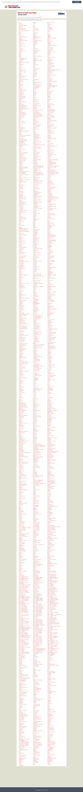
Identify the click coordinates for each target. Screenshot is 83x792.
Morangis (20, 458)
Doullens (48, 229)
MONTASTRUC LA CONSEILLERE (39, 446)
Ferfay (34, 251)
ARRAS (48, 54)
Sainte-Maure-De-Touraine (24, 653)
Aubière (34, 61)
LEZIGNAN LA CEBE (51, 379)
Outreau (48, 495)
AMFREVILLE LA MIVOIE (51, 38)
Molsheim (49, 439)
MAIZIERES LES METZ (23, 406)
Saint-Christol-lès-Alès (23, 585)
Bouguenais (49, 108)
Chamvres (21, 164)
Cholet (20, 184)
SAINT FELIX (35, 592)
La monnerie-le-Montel (51, 333)
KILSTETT (35, 322)
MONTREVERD (50, 456)
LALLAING (21, 346)
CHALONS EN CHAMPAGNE (52, 159)
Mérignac (35, 400)
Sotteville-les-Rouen (22, 678)
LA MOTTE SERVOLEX (37, 334)
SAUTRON (35, 663)
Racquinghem (21, 547)
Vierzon (34, 733)
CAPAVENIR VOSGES (37, 137)
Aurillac (34, 67)
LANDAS (34, 348)
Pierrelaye (21, 515)
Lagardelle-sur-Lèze (51, 345)
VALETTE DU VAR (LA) (51, 711)
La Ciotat (20, 329)
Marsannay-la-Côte (36, 415)
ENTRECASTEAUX (50, 234)
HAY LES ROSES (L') (51, 301)
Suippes (48, 683)
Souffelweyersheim (22, 680)
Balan (34, 77)
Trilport (34, 703)
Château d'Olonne (36, 152)
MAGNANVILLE (36, 402)
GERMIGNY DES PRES (51, 278)
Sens (48, 669)
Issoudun (20, 316)
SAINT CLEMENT (50, 585)
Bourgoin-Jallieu (22, 115)
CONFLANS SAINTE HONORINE (53, 197)
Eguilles (48, 233)
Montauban (21, 447)
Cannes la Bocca (22, 136)
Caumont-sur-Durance (37, 148)
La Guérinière (21, 332)
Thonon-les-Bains (36, 691)
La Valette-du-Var (36, 341)
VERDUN (48, 724)
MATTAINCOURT (36, 420)
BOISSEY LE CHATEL (51, 104)
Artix (48, 56)
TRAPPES (49, 701)
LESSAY (20, 378)
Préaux (34, 537)
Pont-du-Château (36, 527)
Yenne (20, 763)
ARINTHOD (35, 52)
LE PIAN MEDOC (36, 366)
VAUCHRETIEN (36, 715)
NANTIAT (20, 472)
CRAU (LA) (35, 210)
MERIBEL (34, 429)
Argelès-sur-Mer (22, 50)
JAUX (48, 318)
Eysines (20, 246)
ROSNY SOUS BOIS (50, 565)
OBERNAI (20, 487)
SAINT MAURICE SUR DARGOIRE (39, 625)
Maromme (49, 414)
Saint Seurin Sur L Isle (37, 641)
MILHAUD (49, 434)
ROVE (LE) (21, 568)
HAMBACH (49, 297)
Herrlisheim (49, 305)
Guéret (20, 292)
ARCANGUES (35, 48)
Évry (48, 23)
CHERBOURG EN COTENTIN (24, 179)
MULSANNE (21, 467)
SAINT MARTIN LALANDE (37, 622)
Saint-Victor (21, 646)
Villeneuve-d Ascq (50, 741)
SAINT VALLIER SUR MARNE (52, 645)
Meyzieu (49, 433)
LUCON (34, 395)
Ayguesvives (35, 72)
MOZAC (48, 465)
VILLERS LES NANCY (23, 747)
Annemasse (35, 43)
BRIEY (48, 122)
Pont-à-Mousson (36, 528)
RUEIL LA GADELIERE (23, 571)
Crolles (34, 214)
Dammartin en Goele (51, 218)
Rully (19, 572)
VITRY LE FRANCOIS (37, 755)
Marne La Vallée (50, 413)
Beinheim (35, 88)
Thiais (48, 689)
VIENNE (20, 733)
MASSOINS (49, 419)
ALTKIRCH (21, 35)
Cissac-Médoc (35, 185)
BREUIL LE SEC (21, 121)
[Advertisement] (41, 776)
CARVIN (34, 142)
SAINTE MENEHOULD (51, 653)
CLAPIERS (20, 187)
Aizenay (48, 30)
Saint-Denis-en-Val (22, 589)
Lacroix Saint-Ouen (22, 345)
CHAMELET (21, 162)
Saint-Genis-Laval (22, 594)
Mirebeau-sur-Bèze (22, 438)
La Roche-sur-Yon (22, 337)
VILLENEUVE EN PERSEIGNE (24, 742)
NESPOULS (49, 473)
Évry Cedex (21, 24)
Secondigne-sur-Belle (23, 667)
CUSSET (34, 216)
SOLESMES (35, 675)
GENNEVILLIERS (36, 278)
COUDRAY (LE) (21, 205)
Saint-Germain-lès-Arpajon (52, 598)
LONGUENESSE (50, 390)
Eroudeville (49, 237)
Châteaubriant (21, 154)
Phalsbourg (49, 511)
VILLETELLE (35, 748)
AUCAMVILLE (49, 62)
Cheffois (20, 178)
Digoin (20, 224)
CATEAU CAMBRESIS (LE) (52, 145)
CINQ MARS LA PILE (51, 184)
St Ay (20, 682)
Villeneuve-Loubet (50, 744)
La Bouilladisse (36, 327)
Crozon (20, 215)
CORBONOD (49, 200)
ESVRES (20, 242)
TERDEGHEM (35, 687)
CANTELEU (49, 136)
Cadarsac (49, 130)
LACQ (48, 344)
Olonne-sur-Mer (50, 488)
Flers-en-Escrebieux (22, 255)
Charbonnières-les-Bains (52, 167)
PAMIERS (20, 501)
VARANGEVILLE (50, 714)
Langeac (49, 351)
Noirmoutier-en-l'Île (36, 482)
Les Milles (49, 374)
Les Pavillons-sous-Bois (37, 375)
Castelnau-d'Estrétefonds (24, 144)
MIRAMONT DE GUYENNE (52, 437)
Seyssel (34, 672)
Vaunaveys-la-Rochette (37, 717)
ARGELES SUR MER (36, 50)
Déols (34, 217)
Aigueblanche (35, 28)
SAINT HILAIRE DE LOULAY (24, 603)
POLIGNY (49, 524)
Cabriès (34, 130)
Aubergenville (21, 60)
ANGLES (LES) (50, 41)
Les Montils (21, 375)
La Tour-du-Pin (22, 340)
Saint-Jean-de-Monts (23, 608)
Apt (19, 47)
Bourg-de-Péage (50, 112)
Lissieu (20, 386)
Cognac (34, 190)
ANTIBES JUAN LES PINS (52, 45)
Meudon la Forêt (22, 432)
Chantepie (21, 166)
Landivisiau (35, 350)
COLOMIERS (21, 194)
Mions (48, 436)
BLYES (34, 102)
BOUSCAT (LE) (21, 116)
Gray (20, 289)
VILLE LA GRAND (22, 737)
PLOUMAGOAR (21, 523)
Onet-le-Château (36, 489)
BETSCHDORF (21, 94)
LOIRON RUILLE (50, 388)
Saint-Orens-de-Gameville (38, 630)
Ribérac (34, 555)
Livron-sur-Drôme (50, 386)
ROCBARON (49, 558)
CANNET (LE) (35, 136)
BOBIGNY (20, 103)
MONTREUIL (35, 455)
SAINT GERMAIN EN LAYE (52, 597)
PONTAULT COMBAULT (51, 529)
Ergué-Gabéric (21, 237)
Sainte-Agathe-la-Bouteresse (38, 648)
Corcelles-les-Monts (22, 201)
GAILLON (20, 271)
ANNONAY (49, 43)
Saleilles (34, 655)
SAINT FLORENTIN (50, 592)
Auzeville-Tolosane (22, 69)
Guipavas (34, 294)
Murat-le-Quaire (50, 468)
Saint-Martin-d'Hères (23, 620)
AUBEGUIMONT (50, 59)
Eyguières (35, 245)
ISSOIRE (48, 315)
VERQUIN (34, 728)
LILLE (48, 380)
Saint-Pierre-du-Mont (37, 636)
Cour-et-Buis (49, 205)
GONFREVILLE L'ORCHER (37, 283)
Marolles (34, 414)
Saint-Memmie (36, 627)
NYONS (34, 486)
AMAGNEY (35, 35)
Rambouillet (35, 548)
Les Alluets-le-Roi (50, 373)
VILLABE (34, 735)
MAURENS (35, 423)
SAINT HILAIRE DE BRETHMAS (53, 602)
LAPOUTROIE (49, 356)
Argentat (20, 51)
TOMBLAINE (21, 694)
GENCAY (49, 277)
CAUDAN (20, 147)
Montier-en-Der (36, 451)
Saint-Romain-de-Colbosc (38, 640)
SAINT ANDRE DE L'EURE (37, 578)
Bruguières (35, 126)
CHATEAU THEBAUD (51, 171)
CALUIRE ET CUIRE (50, 133)
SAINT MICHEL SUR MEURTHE (24, 628)
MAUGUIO (20, 421)
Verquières (21, 728)
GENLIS (20, 278)
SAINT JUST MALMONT (37, 612)
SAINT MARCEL (22, 619)
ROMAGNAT (35, 562)
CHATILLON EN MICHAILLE (38, 173)
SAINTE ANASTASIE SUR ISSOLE (53, 648)
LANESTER (35, 351)
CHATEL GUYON (22, 173)
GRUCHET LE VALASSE (51, 291)
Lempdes (20, 372)
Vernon (48, 726)
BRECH (20, 119)
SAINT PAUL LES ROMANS (52, 633)
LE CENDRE (49, 361)
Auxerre (20, 68)
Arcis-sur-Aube (50, 48)
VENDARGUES (35, 722)
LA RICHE (49, 336)
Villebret (48, 737)
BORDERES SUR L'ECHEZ (23, 108)
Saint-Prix (20, 638)
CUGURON (21, 216)
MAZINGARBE (21, 426)
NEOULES (35, 473)
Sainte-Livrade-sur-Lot (23, 651)
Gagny (20, 270)
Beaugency (21, 85)
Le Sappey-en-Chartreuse (24, 371)
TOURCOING (35, 697)
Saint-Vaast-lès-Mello (37, 645)
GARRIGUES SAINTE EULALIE (38, 276)
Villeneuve (35, 741)
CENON (48, 149)
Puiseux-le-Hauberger (37, 540)
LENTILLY (49, 372)
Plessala (34, 520)
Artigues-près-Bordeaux (37, 56)
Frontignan (35, 268)
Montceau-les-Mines (51, 448)
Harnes (34, 298)
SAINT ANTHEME (36, 579)
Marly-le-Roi (21, 413)
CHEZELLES (49, 180)
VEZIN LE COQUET (50, 731)
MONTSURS (49, 457)
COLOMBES (49, 193)
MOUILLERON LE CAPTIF (23, 463)
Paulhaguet (49, 504)
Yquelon (48, 763)
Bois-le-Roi (35, 104)
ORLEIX (34, 492)
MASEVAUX (35, 418)
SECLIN (48, 666)
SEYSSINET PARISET (51, 672)
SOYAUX (34, 681)
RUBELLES (35, 570)
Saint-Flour (21, 593)
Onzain (20, 490)
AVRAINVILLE (49, 71)
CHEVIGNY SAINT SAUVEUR (38, 180)
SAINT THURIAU (36, 644)
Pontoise (20, 531)
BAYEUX (34, 83)
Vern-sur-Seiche (50, 725)
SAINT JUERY (49, 610)
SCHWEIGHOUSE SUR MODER (52, 665)
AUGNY (34, 65)
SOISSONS (49, 674)
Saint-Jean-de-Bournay (51, 605)
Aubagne (34, 59)
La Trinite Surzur (22, 341)
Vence (20, 722)
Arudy (20, 57)
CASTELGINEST (50, 143)
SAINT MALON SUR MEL (51, 618)
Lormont (20, 393)
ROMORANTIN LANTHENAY (52, 563)
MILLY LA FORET (50, 435)
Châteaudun (35, 154)
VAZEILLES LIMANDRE (37, 719)
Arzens (34, 57)
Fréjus (48, 265)
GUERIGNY (35, 292)
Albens (20, 32)
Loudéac (34, 393)
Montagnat (21, 445)
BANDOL (20, 78)
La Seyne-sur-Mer (50, 338)
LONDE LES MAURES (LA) (38, 389)
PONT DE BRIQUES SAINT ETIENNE (53, 526)
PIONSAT (34, 516)
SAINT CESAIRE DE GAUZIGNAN (25, 584)
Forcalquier (35, 263)
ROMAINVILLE (50, 562)
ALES (20, 34)
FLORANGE (21, 258)
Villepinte (49, 745)
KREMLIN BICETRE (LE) (23, 323)
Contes (34, 198)
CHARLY (48, 168)
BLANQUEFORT (36, 101)
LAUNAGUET (49, 358)
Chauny (20, 176)
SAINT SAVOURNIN (22, 641)
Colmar (20, 193)
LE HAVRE (21, 364)
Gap (34, 272)
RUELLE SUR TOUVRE (51, 571)
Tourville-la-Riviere (36, 700)
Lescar (34, 376)
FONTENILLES (21, 262)
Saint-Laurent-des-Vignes (24, 615)
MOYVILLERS (35, 465)
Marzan (20, 418)
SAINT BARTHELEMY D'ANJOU (53, 580)
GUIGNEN (20, 294)
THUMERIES (49, 692)
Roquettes (21, 565)
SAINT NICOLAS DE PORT (23, 630)
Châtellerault (49, 155)
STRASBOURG (35, 683)
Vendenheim (21, 723)
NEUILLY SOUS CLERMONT (38, 475)
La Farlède (49, 329)
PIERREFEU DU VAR (22, 513)
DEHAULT (49, 221)
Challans (48, 158)
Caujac (20, 148)
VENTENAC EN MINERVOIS (38, 724)
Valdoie (48, 710)
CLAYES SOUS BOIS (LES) (52, 187)
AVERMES (35, 70)
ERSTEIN (20, 239)
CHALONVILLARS (22, 160)
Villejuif (48, 739)
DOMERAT (35, 227)
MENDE (34, 427)
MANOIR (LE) (21, 409)
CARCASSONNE (36, 138)
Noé (19, 480)
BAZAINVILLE (21, 84)
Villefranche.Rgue (36, 739)
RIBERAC (49, 555)
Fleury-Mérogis (36, 256)
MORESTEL (35, 460)
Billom (34, 98)
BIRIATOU (20, 99)
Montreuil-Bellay (50, 455)
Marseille (49, 415)
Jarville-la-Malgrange (23, 318)
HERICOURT (35, 304)
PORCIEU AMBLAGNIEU (51, 531)
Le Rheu (20, 370)
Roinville (48, 561)
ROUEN (48, 566)
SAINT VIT (35, 647)
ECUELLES (35, 233)
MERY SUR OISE (36, 430)
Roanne (20, 558)
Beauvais (49, 87)
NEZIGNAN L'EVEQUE (23, 478)
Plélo (34, 517)
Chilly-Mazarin (35, 181)
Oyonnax (20, 497)
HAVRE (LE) (35, 301)
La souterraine (21, 339)
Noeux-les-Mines (50, 480)
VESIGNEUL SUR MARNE (37, 730)
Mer (19, 429)
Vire (19, 751)
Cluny (20, 190)
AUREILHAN (21, 67)
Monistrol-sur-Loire (51, 441)
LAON (48, 355)
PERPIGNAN (49, 508)
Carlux (34, 139)
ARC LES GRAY (50, 47)
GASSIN (48, 276)
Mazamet (49, 425)
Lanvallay (20, 355)
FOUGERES (49, 264)
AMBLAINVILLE (36, 38)
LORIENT (49, 392)
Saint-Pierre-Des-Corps (51, 635)
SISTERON (49, 673)
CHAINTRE (35, 157)
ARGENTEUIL (35, 51)
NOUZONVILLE (36, 484)
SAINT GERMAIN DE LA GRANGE (25, 597)
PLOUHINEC (49, 522)
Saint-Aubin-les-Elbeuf (23, 580)
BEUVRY (34, 94)
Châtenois (20, 156)
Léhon (20, 324)
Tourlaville (49, 697)
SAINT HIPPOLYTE (22, 604)
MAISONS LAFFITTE (37, 405)
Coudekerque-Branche (51, 204)
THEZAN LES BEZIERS (37, 689)
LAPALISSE (21, 356)
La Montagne (21, 334)
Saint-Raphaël (50, 639)
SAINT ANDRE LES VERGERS (52, 578)
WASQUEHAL (21, 759)
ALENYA (48, 33)
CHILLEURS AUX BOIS (23, 181)
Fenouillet (49, 250)
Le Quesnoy (49, 369)
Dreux (48, 230)
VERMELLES (35, 725)
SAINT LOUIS (21, 617)
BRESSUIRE (49, 119)
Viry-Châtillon (21, 752)
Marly (34, 412)
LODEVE (20, 388)
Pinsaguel (49, 515)
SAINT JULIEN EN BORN (37, 611)
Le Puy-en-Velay (36, 369)
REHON (34, 552)
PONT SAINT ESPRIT (51, 528)
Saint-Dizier (35, 590)
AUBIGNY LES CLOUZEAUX (24, 62)
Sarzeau (20, 660)
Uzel (19, 708)
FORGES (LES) (50, 263)
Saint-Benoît (21, 581)
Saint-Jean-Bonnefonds (51, 604)
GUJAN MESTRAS (50, 294)
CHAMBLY (21, 161)
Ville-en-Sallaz (50, 736)
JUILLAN (34, 320)
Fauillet (48, 248)
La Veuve (20, 342)
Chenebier (35, 178)
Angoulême (35, 42)
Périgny (34, 498)
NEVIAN (48, 476)
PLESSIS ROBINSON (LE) (51, 520)
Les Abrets (21, 373)
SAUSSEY (20, 663)
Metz (48, 431)
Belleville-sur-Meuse (22, 89)
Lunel (48, 396)
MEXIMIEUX (49, 432)
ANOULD (20, 44)
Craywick (49, 210)
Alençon (20, 33)
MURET (20, 469)
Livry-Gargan (21, 387)
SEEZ (34, 667)
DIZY (20, 226)
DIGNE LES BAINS (50, 223)
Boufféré (34, 108)
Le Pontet (49, 368)
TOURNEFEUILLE (22, 699)
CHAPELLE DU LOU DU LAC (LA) (53, 166)
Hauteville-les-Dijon (51, 300)
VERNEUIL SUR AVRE (23, 726)
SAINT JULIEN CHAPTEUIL (24, 611)
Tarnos (34, 686)
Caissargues (49, 132)
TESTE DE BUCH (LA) (37, 688)
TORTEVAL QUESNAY (23, 695)
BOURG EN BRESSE (22, 113)
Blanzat (48, 101)
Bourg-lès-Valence (36, 113)
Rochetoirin (35, 560)
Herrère (34, 305)
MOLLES (34, 439)
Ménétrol (49, 399)
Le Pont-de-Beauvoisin (37, 368)
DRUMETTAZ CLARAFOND (24, 231)
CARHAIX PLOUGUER (23, 139)
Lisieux (20, 384)
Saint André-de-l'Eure (51, 576)
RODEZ (48, 560)
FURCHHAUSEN (36, 269)
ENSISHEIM (35, 234)
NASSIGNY (49, 472)
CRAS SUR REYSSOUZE (23, 210)
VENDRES (35, 723)
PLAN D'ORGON (36, 519)
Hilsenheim (21, 307)
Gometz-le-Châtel (36, 282)
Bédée (20, 74)
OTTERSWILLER (22, 495)
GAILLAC (34, 270)
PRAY (34, 538)
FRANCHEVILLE (22, 266)
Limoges (34, 382)
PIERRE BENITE (50, 512)
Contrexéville (49, 198)
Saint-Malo (35, 618)
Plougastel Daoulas (36, 522)
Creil (48, 211)
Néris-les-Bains (21, 470)
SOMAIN (20, 676)
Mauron (20, 424)
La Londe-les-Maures (51, 332)
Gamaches (35, 271)
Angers (20, 41)
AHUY (34, 27)
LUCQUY (49, 395)
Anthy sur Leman (22, 45)
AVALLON (35, 69)
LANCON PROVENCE (22, 348)
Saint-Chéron (35, 584)
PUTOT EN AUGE (22, 542)
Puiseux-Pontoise (50, 540)
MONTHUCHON (21, 451)
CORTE (48, 203)
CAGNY (20, 132)
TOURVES (20, 700)
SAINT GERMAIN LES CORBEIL (53, 599)
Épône (20, 22)
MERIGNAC (49, 429)
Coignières (21, 191)
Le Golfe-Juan (36, 363)
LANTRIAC (49, 354)
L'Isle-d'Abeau (21, 325)
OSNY (20, 494)
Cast (48, 142)
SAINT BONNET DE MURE (52, 581)
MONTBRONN (35, 448)
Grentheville (21, 290)
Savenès (49, 663)
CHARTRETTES (50, 169)
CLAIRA (48, 185)
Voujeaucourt (49, 757)
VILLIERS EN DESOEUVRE (23, 749)
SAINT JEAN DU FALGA (37, 609)
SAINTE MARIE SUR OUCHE (52, 652)
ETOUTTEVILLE (50, 243)
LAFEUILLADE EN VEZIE (37, 345)
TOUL (20, 696)
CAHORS (34, 132)
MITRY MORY (21, 439)
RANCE (48, 548)
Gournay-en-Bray (50, 284)
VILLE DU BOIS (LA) (36, 736)
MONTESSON (49, 449)
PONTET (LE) (35, 530)
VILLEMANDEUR (22, 740)
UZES (34, 708)
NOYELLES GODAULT (37, 485)
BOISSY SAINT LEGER (37, 105)
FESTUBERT (21, 253)
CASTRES (20, 145)
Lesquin (48, 377)
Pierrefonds (49, 513)
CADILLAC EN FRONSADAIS (24, 131)
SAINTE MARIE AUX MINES (38, 652)
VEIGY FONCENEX (22, 721)
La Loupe (20, 333)
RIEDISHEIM (21, 556)
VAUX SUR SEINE (50, 718)
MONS (34, 442)
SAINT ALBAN (35, 575)
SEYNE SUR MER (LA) (51, 671)
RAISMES (49, 547)
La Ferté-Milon (21, 331)
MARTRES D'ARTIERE (51, 417)
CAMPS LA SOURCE (36, 135)
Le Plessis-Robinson (51, 366)
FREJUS (48, 266)
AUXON (48, 68)
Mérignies (49, 400)
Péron (20, 499)
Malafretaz (35, 406)
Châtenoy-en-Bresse (37, 156)
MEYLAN (20, 433)
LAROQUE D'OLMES (22, 357)
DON (34, 228)
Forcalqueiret (21, 263)
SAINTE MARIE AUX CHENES (24, 652)
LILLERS (20, 381)
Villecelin (20, 738)
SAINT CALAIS (35, 583)
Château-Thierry (36, 153)
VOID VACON (49, 756)
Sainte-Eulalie (21, 650)
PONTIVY (49, 530)
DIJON (34, 224)
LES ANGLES (21, 374)
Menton (48, 428)
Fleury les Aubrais (22, 256)
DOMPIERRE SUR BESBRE (23, 228)
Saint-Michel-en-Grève (51, 627)
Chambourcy (35, 161)
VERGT (20, 725)
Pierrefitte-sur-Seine (37, 513)
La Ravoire (35, 336)
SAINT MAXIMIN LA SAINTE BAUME (53, 626)
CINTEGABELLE (22, 185)
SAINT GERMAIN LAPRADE (38, 599)
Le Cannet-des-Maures (23, 361)
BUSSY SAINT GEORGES (51, 127)
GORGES (49, 283)
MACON (48, 401)
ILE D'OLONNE (21, 313)
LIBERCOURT (21, 380)
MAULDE (34, 421)
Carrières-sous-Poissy (37, 141)
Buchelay (34, 127)
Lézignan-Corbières (37, 326)
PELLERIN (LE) (36, 506)
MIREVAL (34, 438)
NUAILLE (20, 486)
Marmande (35, 413)
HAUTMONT (21, 301)
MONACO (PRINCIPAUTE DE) (24, 441)
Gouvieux (49, 285)
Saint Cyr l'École (36, 586)
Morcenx (49, 458)
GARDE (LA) (49, 273)
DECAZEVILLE (21, 221)
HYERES (34, 311)
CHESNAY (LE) (35, 179)
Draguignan (35, 230)
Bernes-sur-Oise (50, 90)
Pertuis (34, 510)
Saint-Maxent (21, 626)
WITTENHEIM (35, 761)
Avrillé (20, 72)
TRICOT (48, 702)
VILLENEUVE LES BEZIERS (24, 744)
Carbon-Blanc (21, 138)
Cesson (34, 150)
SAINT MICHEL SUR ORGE (38, 628)
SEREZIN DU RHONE (37, 670)
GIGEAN (20, 280)
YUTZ (34, 764)
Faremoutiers (21, 248)
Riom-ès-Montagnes (51, 556)
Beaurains (20, 87)
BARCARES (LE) (36, 79)
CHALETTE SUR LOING (23, 158)
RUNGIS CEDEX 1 (36, 572)
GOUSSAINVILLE (22, 285)
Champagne (35, 162)
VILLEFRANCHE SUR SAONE (24, 739)
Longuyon (20, 391)
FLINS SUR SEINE (50, 256)
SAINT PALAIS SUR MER (37, 632)
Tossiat (34, 695)
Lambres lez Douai (50, 346)
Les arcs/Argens (36, 374)
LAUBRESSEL (35, 358)
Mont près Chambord (37, 444)
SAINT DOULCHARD (51, 590)
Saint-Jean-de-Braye (23, 607)
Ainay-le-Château (22, 29)
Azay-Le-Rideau (50, 72)
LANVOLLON (35, 355)
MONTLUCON (21, 454)
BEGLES (20, 88)
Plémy (48, 517)
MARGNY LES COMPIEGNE (52, 410)
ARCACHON (21, 48)
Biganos (34, 97)
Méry (20, 401)
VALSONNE (49, 713)
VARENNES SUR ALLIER (23, 715)
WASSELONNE (35, 759)
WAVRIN (20, 760)
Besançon (35, 92)
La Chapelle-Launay (37, 328)
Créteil (34, 209)
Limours (48, 382)
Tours (48, 699)
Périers (48, 497)
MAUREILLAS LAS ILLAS (23, 423)
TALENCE (35, 685)
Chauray (34, 176)
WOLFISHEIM (35, 762)
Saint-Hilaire (35, 602)
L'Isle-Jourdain (50, 325)
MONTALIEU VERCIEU (51, 445)
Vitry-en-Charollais (50, 754)
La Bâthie (49, 326)
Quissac (20, 546)
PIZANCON (21, 517)
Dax (48, 219)
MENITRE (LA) (21, 428)
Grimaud (34, 291)
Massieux (35, 419)
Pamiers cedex (36, 501)
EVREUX (48, 244)
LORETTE (35, 392)
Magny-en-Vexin (50, 402)
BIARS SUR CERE (22, 96)
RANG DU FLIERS (22, 549)
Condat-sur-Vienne (22, 196)
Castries (34, 145)
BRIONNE (34, 123)
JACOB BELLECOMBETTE (38, 317)
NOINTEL (20, 482)
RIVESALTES (35, 557)
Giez (48, 279)
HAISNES (20, 297)
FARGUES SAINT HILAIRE (37, 248)
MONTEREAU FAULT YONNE (38, 449)
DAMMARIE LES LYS (37, 218)
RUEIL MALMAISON (36, 571)
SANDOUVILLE (50, 657)
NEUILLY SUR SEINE (51, 475)
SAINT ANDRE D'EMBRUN (37, 577)
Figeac (34, 253)
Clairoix (20, 186)
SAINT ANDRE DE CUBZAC (23, 578)
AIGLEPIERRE (49, 27)
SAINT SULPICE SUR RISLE (38, 642)
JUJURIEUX (49, 320)
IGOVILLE (49, 311)
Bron (20, 125)
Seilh (34, 668)
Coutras (48, 207)
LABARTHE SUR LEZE (51, 342)
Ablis (34, 25)
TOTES (48, 695)
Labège (34, 342)
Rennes (48, 553)
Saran (34, 658)
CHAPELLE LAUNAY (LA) (23, 167)
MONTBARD (35, 447)
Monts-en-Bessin (36, 457)
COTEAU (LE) (35, 204)
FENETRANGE (35, 250)
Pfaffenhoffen (35, 511)
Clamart (34, 186)
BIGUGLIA (49, 97)
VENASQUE (49, 721)
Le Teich (34, 371)
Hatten (20, 299)
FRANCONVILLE (36, 266)
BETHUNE (49, 93)
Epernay (20, 236)
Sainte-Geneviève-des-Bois (52, 650)
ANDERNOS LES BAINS (23, 40)
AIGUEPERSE (49, 28)
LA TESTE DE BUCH (51, 339)
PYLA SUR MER (21, 543)
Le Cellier (35, 361)
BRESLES (35, 119)
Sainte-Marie (49, 651)
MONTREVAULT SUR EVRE (38, 456)
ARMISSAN (49, 53)
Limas (34, 381)
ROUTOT (34, 567)
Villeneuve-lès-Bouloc (51, 742)
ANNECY (49, 42)
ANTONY (20, 46)
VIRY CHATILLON (36, 752)
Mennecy (35, 428)
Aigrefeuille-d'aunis (22, 28)
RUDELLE (49, 570)
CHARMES (21, 169)
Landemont (49, 348)
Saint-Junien (49, 611)
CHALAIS (49, 157)
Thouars (34, 692)
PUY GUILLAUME (36, 542)
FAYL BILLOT (49, 249)
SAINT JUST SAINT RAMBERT (52, 612)
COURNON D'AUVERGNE (51, 206)
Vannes (34, 714)
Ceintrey (34, 149)
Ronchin (20, 564)
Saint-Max (49, 625)
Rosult (20, 566)
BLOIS (20, 102)
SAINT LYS (35, 617)
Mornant (20, 461)
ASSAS (48, 58)
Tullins (48, 705)
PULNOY (20, 541)
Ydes (48, 762)
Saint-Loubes (49, 616)
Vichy (48, 732)
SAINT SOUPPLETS (51, 641)
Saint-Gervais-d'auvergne (23, 600)
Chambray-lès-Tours (51, 161)
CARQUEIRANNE (22, 141)
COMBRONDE (49, 194)
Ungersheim (35, 706)
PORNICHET (35, 533)
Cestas (20, 151)
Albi (48, 32)
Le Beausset (21, 360)
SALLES (48, 656)
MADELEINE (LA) (22, 402)
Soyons (48, 681)
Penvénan (20, 507)
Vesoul (48, 730)
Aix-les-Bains (35, 30)
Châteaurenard (21, 155)
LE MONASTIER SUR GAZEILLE (39, 365)
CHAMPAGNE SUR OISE (51, 162)
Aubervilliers (49, 60)
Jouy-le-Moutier (22, 320)
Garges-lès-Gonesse (37, 274)
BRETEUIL (35, 120)
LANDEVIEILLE (21, 350)
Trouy (48, 704)
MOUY (48, 464)
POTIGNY (35, 536)
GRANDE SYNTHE (22, 287)
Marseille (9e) (21, 416)
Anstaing (49, 44)
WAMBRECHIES (36, 758)
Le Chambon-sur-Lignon (23, 362)
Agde (34, 26)
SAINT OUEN (49, 630)
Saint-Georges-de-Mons (52, 595)
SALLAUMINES (21, 656)
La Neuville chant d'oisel (23, 335)
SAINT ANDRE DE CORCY (52, 577)
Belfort (48, 88)
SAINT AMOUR (35, 576)
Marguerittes (21, 411)
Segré (48, 667)
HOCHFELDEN (35, 307)
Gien (34, 279)
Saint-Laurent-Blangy (37, 614)
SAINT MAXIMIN (36, 626)
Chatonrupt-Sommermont (24, 174)
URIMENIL (20, 707)
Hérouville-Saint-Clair (51, 295)
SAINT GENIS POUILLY (51, 594)
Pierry (34, 515)
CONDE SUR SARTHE (51, 196)
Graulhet (34, 288)
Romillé (20, 563)
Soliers (48, 675)
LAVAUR (48, 359)
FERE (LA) (20, 251)
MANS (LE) (49, 409)
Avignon (34, 71)
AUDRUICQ (49, 64)
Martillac (34, 417)
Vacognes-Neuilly (50, 709)
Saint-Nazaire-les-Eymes (38, 629)
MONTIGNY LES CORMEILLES (24, 452)
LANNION (49, 353)
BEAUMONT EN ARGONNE (52, 85)
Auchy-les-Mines (50, 63)
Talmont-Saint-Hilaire (51, 685)
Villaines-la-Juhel (50, 735)
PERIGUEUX (49, 507)
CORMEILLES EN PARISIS (37, 201)
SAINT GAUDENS (36, 593)
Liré (48, 383)
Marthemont (49, 416)
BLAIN (48, 100)
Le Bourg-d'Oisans (36, 360)
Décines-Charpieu (22, 217)
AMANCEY (49, 35)
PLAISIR (20, 519)
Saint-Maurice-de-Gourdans (24, 625)
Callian (34, 133)
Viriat (48, 751)
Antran (34, 46)
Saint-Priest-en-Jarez (37, 637)
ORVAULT (49, 493)
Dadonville (49, 217)
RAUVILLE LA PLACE (51, 549)
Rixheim (48, 557)
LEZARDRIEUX (35, 379)
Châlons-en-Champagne (23, 152)
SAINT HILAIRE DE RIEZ (37, 603)
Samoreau (35, 657)
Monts (20, 457)
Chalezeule (35, 158)
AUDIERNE (21, 64)
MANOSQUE (35, 409)
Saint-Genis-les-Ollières (37, 594)
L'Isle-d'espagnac (36, 325)
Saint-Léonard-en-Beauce (24, 614)
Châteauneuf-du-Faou (51, 154)
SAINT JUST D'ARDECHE (23, 612)
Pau (33, 504)
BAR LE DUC (49, 78)
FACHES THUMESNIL (23, 247)
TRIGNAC (20, 703)
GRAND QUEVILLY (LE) (51, 286)
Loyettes (34, 394)
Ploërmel (34, 521)
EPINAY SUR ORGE (50, 236)
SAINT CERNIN (50, 583)
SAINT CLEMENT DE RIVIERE (24, 586)
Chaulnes (20, 175)
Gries (48, 290)
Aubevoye (20, 61)
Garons (20, 276)
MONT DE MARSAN (22, 443)
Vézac (34, 709)
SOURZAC (49, 680)
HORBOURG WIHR (36, 309)
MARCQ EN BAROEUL (23, 410)
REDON (20, 552)
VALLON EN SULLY (22, 713)
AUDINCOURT (35, 64)
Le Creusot (49, 362)
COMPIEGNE (35, 195)
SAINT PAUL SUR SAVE (23, 634)
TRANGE (34, 701)
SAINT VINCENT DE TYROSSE (24, 647)
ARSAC (20, 56)
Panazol (20, 502)
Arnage (20, 54)
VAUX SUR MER (36, 718)
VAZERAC (49, 719)
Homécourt (35, 308)
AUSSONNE (49, 67)
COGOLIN (49, 190)
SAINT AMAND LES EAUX (23, 576)
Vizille (34, 756)
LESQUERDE (35, 377)
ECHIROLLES (21, 233)
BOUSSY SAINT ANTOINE (37, 116)
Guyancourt (35, 295)
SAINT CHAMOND (50, 584)
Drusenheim (35, 231)
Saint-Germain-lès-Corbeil (24, 599)
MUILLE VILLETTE (36, 466)
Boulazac (20, 109)
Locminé (49, 387)
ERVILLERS (35, 239)
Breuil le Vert (35, 121)
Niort (34, 479)
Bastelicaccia (21, 81)
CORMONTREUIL (22, 203)
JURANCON (21, 321)
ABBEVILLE (49, 24)
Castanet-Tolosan (22, 143)
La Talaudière (35, 339)
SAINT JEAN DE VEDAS (23, 609)
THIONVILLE (49, 690)
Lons (48, 391)
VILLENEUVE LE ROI (37, 743)
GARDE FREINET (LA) (37, 273)
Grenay (34, 289)
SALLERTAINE (35, 656)
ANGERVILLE (35, 41)
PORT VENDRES (22, 535)
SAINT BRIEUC (21, 583)
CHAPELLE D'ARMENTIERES (38, 166)
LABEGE (34, 343)
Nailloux (34, 470)
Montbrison (21, 448)
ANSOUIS (34, 44)
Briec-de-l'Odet (36, 122)
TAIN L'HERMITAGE (22, 685)
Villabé (20, 735)
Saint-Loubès (35, 616)
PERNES (34, 508)
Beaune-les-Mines (36, 86)
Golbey (20, 282)
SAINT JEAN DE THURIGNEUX (38, 608)
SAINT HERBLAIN (22, 602)
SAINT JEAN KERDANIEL (23, 610)
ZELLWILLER (21, 765)
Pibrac (20, 512)
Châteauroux (35, 155)
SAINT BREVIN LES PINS (23, 582)
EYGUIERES (49, 245)
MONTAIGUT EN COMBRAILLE (38, 445)
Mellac (48, 426)
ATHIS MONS (21, 59)
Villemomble (49, 740)
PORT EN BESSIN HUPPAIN (24, 534)
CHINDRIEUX (49, 181)
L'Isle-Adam (49, 324)
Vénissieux (49, 708)
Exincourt (20, 245)
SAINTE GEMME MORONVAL (38, 650)
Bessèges (20, 93)
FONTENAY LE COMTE (37, 261)
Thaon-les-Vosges (22, 689)
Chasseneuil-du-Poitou (51, 170)
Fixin (19, 254)
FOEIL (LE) (49, 258)
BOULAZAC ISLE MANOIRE (38, 109)
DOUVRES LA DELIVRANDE (24, 230)
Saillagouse (35, 574)
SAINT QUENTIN (50, 638)
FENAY (20, 250)
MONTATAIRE (49, 446)
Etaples (34, 243)
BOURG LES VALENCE (23, 114)
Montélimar (21, 444)
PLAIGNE (20, 518)
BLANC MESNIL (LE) (22, 101)
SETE (48, 670)
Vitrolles (34, 754)
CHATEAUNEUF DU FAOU (37, 172)
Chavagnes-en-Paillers (23, 177)
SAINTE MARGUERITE (37, 651)
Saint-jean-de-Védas (51, 608)
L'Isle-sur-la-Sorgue (22, 326)
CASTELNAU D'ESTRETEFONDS (39, 144)
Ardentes (35, 49)
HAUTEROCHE (35, 300)
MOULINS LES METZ (51, 463)
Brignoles (20, 123)
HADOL (20, 296)
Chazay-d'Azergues (36, 177)
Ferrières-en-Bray (36, 252)
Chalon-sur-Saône (22, 159)
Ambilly (20, 38)
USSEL (34, 707)
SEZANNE (20, 673)
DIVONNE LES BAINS (51, 225)
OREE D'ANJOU (21, 491)
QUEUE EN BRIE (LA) (51, 544)
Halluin (34, 297)
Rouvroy (48, 567)
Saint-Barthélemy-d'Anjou (38, 580)
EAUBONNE (35, 232)
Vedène (34, 720)
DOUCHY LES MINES (22, 229)
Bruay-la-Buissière (36, 125)
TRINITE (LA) (49, 703)
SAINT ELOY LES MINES (23, 591)
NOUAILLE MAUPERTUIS (51, 483)
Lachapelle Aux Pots (22, 344)
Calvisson (20, 134)
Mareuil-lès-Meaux (36, 410)
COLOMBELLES (36, 193)
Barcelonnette (50, 79)
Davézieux (35, 219)
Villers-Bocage (21, 746)
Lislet (34, 384)
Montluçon (49, 453)
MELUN (20, 427)
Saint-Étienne (50, 644)
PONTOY (34, 531)
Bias (34, 96)
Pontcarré (21, 530)
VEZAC (34, 731)
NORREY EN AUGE (22, 483)
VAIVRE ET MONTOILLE (23, 710)
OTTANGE (49, 494)
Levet (48, 378)
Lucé (48, 394)
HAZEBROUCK (35, 302)
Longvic (34, 391)
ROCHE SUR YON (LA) (37, 559)
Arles (20, 53)
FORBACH (35, 262)
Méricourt (20, 400)
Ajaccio (20, 31)
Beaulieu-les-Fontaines (37, 85)
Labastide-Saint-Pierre (23, 343)
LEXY (20, 379)
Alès (34, 31)
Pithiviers (49, 516)
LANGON (20, 352)
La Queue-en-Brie (50, 335)
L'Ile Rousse (35, 324)
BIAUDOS (49, 96)
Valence (20, 711)
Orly (48, 492)
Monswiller (49, 442)
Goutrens (35, 285)
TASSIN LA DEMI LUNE (23, 687)
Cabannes (20, 130)
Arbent (34, 47)
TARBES (20, 686)
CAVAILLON (49, 148)
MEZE (20, 434)
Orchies (48, 490)
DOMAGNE (49, 226)
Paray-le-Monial (50, 502)
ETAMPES (49, 242)
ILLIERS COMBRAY (50, 313)
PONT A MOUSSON (50, 525)
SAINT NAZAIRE (50, 628)
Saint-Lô (20, 613)
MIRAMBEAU (35, 437)
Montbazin (49, 447)
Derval (20, 223)
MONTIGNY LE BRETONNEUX (52, 451)
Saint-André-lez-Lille (23, 577)
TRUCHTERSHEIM (36, 705)
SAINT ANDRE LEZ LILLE (23, 579)
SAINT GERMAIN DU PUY (37, 597)
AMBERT (49, 37)
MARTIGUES (21, 417)
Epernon (34, 236)
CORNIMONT (35, 203)
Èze (34, 24)
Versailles (20, 729)
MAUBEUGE (49, 420)
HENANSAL (21, 303)
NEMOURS (21, 473)
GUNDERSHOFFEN (22, 295)
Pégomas (35, 497)
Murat (34, 468)
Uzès (48, 707)
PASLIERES (21, 504)
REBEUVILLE (35, 550)
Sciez (20, 666)
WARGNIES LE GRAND (51, 758)
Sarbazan (49, 658)
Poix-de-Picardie (36, 524)
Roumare (20, 567)
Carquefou (49, 140)
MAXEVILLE (21, 425)
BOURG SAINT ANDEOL (37, 114)
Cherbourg (49, 178)
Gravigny (49, 288)
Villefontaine (49, 738)
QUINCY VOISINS (50, 545)
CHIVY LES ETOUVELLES (37, 182)
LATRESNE (49, 357)
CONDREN (35, 197)
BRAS (34, 118)
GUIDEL (48, 292)
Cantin (20, 137)
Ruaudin (20, 570)
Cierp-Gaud (35, 184)
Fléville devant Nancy (37, 254)
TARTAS (48, 686)
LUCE (20, 395)
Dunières (49, 231)
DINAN (48, 224)
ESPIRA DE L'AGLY (36, 240)
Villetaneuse (21, 748)
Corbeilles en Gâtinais (51, 199)
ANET (48, 40)
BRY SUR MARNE (22, 127)
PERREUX (20, 509)
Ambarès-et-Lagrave (23, 37)
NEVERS (20, 476)
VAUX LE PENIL (21, 718)
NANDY (20, 471)
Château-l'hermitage (23, 153)
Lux (19, 398)
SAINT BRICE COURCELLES (38, 582)
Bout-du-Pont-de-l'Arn (51, 116)
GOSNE (20, 284)
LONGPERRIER (21, 390)
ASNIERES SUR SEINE (23, 58)
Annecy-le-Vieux (22, 43)
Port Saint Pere (50, 534)
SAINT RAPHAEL (22, 640)
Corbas (20, 199)
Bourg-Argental (36, 112)
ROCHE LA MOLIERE (22, 559)
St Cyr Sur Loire (36, 682)
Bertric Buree (21, 92)
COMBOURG (35, 194)
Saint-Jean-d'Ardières (37, 605)
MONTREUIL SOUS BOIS (23, 456)
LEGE (48, 371)
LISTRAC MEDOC (36, 386)
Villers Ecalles (35, 746)
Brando (20, 118)
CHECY (48, 177)
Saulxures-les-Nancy (37, 662)
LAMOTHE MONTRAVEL (51, 347)
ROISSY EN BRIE (22, 562)
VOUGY (34, 757)
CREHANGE (21, 211)
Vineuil (20, 750)
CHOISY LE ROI (50, 182)
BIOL (48, 98)
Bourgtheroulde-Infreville (37, 115)
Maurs (34, 424)
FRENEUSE (21, 267)
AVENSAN (20, 70)
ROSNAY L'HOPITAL (36, 565)
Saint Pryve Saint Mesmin (38, 638)
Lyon (48, 398)
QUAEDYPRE (49, 543)
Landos (48, 350)
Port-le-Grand (35, 534)
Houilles (20, 310)
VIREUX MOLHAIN (36, 751)
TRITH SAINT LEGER (22, 704)
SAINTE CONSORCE (51, 649)
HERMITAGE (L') (22, 305)
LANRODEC (35, 354)
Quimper (34, 545)
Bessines (34, 93)
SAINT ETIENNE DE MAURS (52, 591)
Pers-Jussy (21, 510)
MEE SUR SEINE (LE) (37, 426)
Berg (48, 89)
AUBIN (34, 62)
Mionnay (34, 436)
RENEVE (34, 553)
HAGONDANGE (36, 296)
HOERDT (49, 307)
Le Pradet (21, 369)
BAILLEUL (49, 76)
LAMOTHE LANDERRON (37, 347)
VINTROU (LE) (49, 750)
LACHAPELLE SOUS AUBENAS (38, 344)
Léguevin (49, 323)
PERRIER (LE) (35, 509)
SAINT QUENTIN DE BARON (24, 639)
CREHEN (34, 211)
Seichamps (21, 668)
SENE (20, 669)
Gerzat (20, 279)
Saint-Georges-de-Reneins (24, 596)
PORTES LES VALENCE (51, 535)
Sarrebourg (35, 659)
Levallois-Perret (36, 378)
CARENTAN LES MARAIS (51, 138)
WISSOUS (20, 761)
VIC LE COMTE (36, 732)
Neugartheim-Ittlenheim (23, 475)
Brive (20, 124)
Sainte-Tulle (21, 654)
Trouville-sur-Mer (36, 704)
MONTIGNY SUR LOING (51, 452)
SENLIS (34, 669)
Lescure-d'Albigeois (22, 377)
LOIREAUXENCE (36, 388)
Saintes (34, 654)
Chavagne (49, 176)
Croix (20, 214)
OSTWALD (35, 494)
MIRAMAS (20, 437)
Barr (34, 80)
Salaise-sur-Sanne (22, 655)
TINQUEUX (35, 693)
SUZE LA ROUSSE (36, 684)
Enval (20, 235)
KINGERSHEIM (50, 322)
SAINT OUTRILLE (22, 631)
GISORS (20, 281)
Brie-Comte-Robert (22, 122)
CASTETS (49, 144)
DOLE (34, 226)
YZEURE (48, 764)
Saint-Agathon (21, 575)
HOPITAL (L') (21, 309)
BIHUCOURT (21, 98)
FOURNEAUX (21, 265)
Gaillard (48, 270)
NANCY (48, 470)
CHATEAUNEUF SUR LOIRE (52, 172)
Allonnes (48, 34)
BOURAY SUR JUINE (51, 111)
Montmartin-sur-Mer (37, 454)
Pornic (20, 533)
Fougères (35, 264)
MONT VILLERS (50, 444)
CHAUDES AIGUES (50, 174)
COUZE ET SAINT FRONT (37, 208)
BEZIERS (20, 95)
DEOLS (48, 222)
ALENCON (35, 33)
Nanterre (35, 471)
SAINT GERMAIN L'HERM (37, 598)
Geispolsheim (21, 277)
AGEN (48, 26)
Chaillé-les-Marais (22, 157)
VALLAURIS (21, 712)
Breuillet (48, 121)
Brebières (49, 118)
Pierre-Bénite (35, 512)
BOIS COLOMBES (36, 103)
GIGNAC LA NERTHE (37, 280)
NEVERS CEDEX (36, 476)
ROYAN (34, 568)
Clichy (20, 189)
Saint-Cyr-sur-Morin (37, 588)
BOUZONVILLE (36, 117)
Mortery (48, 461)
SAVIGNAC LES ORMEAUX (38, 664)
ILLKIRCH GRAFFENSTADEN (24, 314)
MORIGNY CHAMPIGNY (51, 460)
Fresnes (34, 267)
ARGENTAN (49, 50)
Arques (34, 54)
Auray (34, 66)
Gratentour (21, 288)
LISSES (48, 384)
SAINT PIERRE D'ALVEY (37, 635)
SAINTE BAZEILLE (22, 649)
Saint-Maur (21, 623)
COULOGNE (35, 205)
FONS (48, 259)
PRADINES (20, 538)
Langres (34, 352)
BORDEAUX (49, 107)
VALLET (48, 712)
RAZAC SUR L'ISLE (22, 550)
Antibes (34, 45)
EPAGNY (34, 235)
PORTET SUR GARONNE (23, 536)
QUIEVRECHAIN (21, 545)
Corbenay (35, 200)
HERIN (48, 304)
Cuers (48, 215)
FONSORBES (21, 260)
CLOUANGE (49, 189)
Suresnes (20, 684)
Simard (34, 673)
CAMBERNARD (35, 134)
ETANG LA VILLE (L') (22, 243)
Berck (34, 89)
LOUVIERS (49, 393)
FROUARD (49, 268)
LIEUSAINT (35, 380)
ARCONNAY (21, 49)
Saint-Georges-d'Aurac (37, 595)
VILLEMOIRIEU (35, 740)
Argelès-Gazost (50, 49)
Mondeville (35, 441)
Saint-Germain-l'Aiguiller (23, 598)
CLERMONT (21, 188)
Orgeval (34, 491)
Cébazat (49, 129)
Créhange (20, 209)
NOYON (48, 485)
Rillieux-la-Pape (36, 556)
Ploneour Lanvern (22, 522)
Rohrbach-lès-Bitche (37, 561)
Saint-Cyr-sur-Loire (51, 586)
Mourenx (20, 464)
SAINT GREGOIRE (50, 601)
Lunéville (34, 396)
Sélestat (20, 573)
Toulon (34, 696)
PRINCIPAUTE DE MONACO (52, 538)
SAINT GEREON (36, 596)
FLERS (48, 254)
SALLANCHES (50, 655)
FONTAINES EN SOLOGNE (23, 261)
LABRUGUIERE (50, 343)
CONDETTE (21, 197)
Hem (48, 302)
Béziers (34, 75)
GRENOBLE (49, 289)
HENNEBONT (49, 303)
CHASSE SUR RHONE (37, 170)
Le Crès (34, 362)
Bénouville (35, 74)
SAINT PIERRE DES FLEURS (24, 636)
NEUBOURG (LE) (22, 474)
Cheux (48, 179)
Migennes (35, 434)
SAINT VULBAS (50, 647)
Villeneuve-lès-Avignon (37, 742)
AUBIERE (49, 61)
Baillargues (35, 76)
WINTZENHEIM (50, 760)
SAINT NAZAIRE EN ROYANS (24, 629)
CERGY (20, 150)
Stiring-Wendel (21, 683)
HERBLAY (20, 304)
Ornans (20, 493)
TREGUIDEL (21, 702)
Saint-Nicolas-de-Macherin (52, 629)
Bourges (48, 114)
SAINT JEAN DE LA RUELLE (38, 607)
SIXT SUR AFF (35, 674)
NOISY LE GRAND (50, 482)
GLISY (48, 281)
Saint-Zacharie (21, 648)
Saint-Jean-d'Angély (22, 605)
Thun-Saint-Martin (22, 693)
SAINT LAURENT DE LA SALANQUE (53, 614)
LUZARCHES (35, 398)
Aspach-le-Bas (36, 58)
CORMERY (49, 201)
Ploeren (48, 521)
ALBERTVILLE (35, 32)
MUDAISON (21, 466)
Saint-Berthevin (36, 581)
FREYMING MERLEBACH (51, 267)
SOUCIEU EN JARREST (51, 678)
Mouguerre (49, 462)
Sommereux (35, 676)
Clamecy (49, 186)
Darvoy (20, 219)
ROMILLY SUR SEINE (37, 563)
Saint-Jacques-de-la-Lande (38, 604)
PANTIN (34, 502)
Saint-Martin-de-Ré (51, 620)
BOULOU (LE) (35, 111)
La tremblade (35, 340)
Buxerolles (21, 129)
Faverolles (21, 249)
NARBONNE (35, 472)
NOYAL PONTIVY (22, 485)
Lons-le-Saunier (22, 392)
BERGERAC (21, 90)
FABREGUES (49, 246)
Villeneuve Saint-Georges (23, 745)
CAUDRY (48, 147)
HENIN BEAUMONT (36, 303)
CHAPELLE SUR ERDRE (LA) (38, 167)
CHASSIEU (35, 171)
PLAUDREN (49, 519)
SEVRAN (20, 671)
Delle (20, 222)
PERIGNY (34, 507)
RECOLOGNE (49, 550)
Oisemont (20, 488)
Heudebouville (21, 306)
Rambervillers (21, 548)
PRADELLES (49, 537)
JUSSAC (34, 321)
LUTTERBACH (50, 397)
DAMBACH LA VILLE (22, 218)
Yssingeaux (21, 764)
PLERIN (20, 520)
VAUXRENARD (21, 719)
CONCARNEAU (50, 195)
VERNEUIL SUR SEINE (37, 726)
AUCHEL (34, 63)
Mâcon (34, 399)
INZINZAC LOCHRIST (22, 315)
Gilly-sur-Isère (50, 280)
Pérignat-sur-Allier (22, 498)
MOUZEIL (20, 465)
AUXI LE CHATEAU (36, 68)
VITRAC (48, 752)
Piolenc (20, 516)
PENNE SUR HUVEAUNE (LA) (52, 506)
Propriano (20, 539)
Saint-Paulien (35, 634)
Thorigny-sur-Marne (22, 692)
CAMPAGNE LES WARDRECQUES (25, 135)
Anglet (20, 42)
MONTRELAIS (21, 455)
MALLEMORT (49, 407)
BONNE (48, 106)
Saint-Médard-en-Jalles (51, 617)
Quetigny (20, 544)
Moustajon (35, 464)
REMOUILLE (21, 553)
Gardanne (20, 273)
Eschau (20, 240)
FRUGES (20, 269)
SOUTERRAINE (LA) (22, 681)
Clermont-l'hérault (50, 188)
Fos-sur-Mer (21, 264)
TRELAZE (35, 702)
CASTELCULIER (36, 143)
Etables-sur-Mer (36, 242)
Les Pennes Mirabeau (51, 375)
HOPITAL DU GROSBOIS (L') (52, 308)
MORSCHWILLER (36, 461)
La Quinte (20, 336)
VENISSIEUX (21, 724)
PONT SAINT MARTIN (23, 529)
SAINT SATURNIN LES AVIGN (52, 640)
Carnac (48, 139)
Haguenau (49, 296)
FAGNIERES (35, 247)
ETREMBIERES (36, 244)
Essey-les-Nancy (22, 241)
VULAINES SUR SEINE (23, 758)
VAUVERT (49, 717)
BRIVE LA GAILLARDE (37, 124)
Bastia (34, 81)
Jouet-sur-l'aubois (50, 319)
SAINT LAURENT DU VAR (37, 615)
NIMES (20, 479)
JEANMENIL (21, 319)
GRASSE (48, 287)
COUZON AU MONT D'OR (52, 208)
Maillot (34, 403)
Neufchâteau (35, 474)
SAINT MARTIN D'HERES (37, 620)
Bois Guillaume (21, 104)
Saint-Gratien (35, 601)
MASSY (20, 420)
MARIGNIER (49, 411)
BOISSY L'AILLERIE (22, 105)
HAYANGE (20, 302)
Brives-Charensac (50, 124)
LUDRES (20, 396)
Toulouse (49, 696)
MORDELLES (21, 460)
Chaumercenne (36, 175)
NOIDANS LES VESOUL (51, 481)
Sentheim (20, 670)
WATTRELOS (49, 759)
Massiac (20, 419)
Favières (34, 249)
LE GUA (48, 363)
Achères (20, 26)
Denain (34, 222)
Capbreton (49, 137)
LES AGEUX (35, 373)
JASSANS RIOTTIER (36, 318)
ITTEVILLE (21, 317)
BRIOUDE (49, 123)
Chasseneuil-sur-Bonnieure (24, 171)
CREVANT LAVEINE (36, 213)
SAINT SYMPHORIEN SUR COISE (53, 642)
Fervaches (49, 252)
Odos (34, 487)
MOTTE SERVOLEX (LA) (23, 462)
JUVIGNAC (49, 321)
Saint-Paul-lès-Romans (37, 633)
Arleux (34, 53)
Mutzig (34, 469)
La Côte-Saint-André (23, 328)
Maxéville (49, 424)
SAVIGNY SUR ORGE (22, 665)
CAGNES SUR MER (50, 131)
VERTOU (20, 730)
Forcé (48, 262)
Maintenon (49, 403)
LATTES (20, 358)
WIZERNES (49, 761)
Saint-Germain (50, 596)
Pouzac (20, 537)
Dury (19, 232)
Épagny (34, 22)
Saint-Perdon (49, 634)
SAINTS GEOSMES (50, 654)
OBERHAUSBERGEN (51, 486)
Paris (48, 503)
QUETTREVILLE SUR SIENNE (38, 544)
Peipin (20, 506)
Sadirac (20, 574)
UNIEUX (48, 706)
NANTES (49, 471)
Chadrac (49, 156)
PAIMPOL (49, 500)
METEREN (35, 431)
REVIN (34, 554)
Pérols (48, 498)
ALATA (48, 31)
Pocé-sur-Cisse (36, 523)
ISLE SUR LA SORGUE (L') (38, 315)
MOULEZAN (35, 463)
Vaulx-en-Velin (21, 717)
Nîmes (48, 469)
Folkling (34, 259)
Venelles (49, 723)
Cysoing (48, 216)
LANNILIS (35, 353)
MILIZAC (20, 435)
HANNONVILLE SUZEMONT (24, 298)
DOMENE (20, 227)
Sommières (49, 676)
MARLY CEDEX (50, 412)
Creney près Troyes (22, 212)
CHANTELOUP (50, 164)
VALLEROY (35, 712)
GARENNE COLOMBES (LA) (24, 274)
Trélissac (49, 700)
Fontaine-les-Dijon (50, 260)
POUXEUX (49, 536)
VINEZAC (34, 750)
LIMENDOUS (21, 382)
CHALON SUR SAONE (37, 159)
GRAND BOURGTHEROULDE (38, 286)
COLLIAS (49, 192)
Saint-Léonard (50, 613)
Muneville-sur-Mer (50, 467)
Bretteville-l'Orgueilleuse (52, 120)
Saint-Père (49, 631)
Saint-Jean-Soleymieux (37, 610)
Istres (48, 316)
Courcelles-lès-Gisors (37, 206)
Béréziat (49, 74)
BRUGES (20, 126)
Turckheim (21, 706)
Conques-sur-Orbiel (22, 198)
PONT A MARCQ (36, 525)
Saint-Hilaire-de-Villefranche (52, 603)
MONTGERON (49, 450)
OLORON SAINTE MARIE (23, 489)
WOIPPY (20, 762)
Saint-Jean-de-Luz (51, 607)
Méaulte (20, 399)
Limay (48, 381)
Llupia (34, 387)
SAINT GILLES (21, 601)
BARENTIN (21, 80)
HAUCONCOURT (50, 299)
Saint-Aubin (49, 579)
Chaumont (49, 175)
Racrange (35, 547)
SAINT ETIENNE (36, 591)
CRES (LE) (35, 212)
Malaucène (49, 406)
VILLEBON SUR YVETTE (37, 737)
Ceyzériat (49, 151)
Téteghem (49, 684)
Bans (34, 78)
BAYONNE (49, 83)
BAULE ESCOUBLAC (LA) (37, 82)
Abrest (48, 25)
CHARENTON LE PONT (23, 168)
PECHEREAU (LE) (50, 505)
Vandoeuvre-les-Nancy (23, 714)
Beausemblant (35, 87)
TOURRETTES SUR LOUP (37, 699)
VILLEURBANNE (50, 748)
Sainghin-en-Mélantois (51, 574)
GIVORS (34, 281)
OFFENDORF (49, 487)
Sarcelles (20, 659)
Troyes (20, 705)
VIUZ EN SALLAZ (22, 756)
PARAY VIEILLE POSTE (23, 503)
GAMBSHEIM (49, 271)
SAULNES (20, 662)
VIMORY (34, 749)
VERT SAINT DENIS (50, 729)
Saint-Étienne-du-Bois (23, 645)
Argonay (20, 52)
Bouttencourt (21, 117)
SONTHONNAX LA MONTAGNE (24, 677)
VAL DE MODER (36, 710)
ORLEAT (20, 492)
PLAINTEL (35, 518)
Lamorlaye (21, 347)
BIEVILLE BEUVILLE (22, 97)
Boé (48, 102)
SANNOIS (20, 658)
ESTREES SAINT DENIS (51, 241)
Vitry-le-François (22, 755)
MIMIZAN (20, 436)
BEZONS (34, 95)
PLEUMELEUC (21, 521)
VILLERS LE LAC (50, 746)
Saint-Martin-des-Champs (38, 621)
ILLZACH (34, 314)
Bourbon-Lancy (21, 112)
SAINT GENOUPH (22, 595)
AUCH (20, 63)
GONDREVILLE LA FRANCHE (24, 283)
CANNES (49, 135)
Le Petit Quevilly (22, 366)
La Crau (34, 329)
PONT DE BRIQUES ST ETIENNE (24, 527)
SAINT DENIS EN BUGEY (51, 588)
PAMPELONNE (50, 501)
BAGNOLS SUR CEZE (23, 76)
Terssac (20, 688)
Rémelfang (49, 546)
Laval (20, 359)
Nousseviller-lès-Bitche (23, 484)
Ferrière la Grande (22, 252)
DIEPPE (34, 223)
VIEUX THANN (50, 733)
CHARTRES (35, 169)
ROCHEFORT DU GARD (51, 559)
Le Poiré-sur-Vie (22, 368)
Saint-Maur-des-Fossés (37, 623)
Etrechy (20, 244)
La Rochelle (35, 337)
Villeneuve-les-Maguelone (38, 744)
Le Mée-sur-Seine (36, 364)
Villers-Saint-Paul (36, 747)
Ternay (48, 687)
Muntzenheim (21, 468)
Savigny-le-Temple (51, 664)
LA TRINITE (49, 340)
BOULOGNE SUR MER (51, 109)
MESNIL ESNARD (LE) (51, 430)
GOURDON (35, 284)
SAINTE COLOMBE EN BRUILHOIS (39, 649)
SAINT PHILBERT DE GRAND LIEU (25, 635)
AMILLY (34, 39)
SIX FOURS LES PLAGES (23, 674)
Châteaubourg (50, 153)
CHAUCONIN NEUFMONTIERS (38, 174)
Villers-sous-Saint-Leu (51, 747)
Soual (34, 678)
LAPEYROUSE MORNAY (37, 356)
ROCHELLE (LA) (22, 560)
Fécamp (34, 246)
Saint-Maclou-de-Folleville (24, 618)
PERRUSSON (49, 509)
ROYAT (48, 568)
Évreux (34, 23)
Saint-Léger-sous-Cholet (38, 613)
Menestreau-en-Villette (51, 427)
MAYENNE (35, 425)
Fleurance (35, 255)
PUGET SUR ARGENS (23, 540)
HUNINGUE (35, 310)
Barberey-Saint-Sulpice (23, 79)
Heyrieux (34, 306)
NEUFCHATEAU (50, 474)
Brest (20, 120)
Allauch (34, 34)
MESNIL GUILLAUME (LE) (23, 431)
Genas (34, 277)
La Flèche (35, 331)
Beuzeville (49, 94)
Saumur (48, 662)
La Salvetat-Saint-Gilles (51, 337)
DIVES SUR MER (22, 225)
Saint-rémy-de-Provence (38, 639)
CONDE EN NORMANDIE (37, 196)
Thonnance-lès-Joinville (23, 691)
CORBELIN (21, 200)
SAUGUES (35, 660)
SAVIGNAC (21, 664)
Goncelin (49, 282)
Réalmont (35, 546)
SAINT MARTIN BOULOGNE (52, 619)
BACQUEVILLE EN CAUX (51, 75)
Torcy (48, 694)
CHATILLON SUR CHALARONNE (53, 173)
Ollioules (34, 488)
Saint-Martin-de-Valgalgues (24, 621)
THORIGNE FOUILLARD (51, 691)
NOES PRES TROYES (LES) (38, 480)
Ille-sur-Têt (35, 313)
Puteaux (48, 541)
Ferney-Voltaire (50, 251)
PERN (20, 508)
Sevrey (34, 671)
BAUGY (20, 82)
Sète (48, 573)
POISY (48, 523)
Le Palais (49, 365)
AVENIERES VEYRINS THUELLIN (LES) (54, 69)
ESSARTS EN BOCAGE (51, 240)
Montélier (49, 443)
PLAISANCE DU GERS (51, 518)
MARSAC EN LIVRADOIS (23, 415)
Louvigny (20, 394)
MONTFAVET (21, 450)
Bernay (34, 90)
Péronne (49, 499)
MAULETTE (49, 421)
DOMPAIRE (49, 227)
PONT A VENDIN (22, 526)
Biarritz (48, 95)
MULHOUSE (49, 466)
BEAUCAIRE (49, 84)
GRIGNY (20, 291)
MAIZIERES (49, 405)
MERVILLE (21, 430)
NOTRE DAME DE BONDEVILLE (38, 483)
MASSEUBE (49, 418)
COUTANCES (35, 207)
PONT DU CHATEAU (51, 527)
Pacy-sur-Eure (36, 500)
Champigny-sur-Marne (51, 163)
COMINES (20, 195)
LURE (34, 397)
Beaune (20, 86)
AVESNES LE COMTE (51, 70)
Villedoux (34, 738)
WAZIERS (35, 760)
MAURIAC (49, 423)
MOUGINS (35, 462)
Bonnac (34, 106)
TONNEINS (35, 694)
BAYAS (20, 83)
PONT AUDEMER (36, 526)
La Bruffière (49, 327)
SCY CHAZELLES (36, 666)
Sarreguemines (50, 659)
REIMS (48, 552)
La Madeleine (35, 333)
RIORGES (20, 557)
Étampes (20, 23)
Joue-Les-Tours (36, 319)
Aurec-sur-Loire (50, 66)
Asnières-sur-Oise (50, 57)
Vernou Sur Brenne (22, 727)
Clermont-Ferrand (36, 188)
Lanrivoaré (21, 354)
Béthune (20, 75)
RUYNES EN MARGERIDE (51, 572)
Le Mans (20, 365)
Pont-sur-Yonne (36, 529)
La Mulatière (49, 334)
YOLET (34, 763)
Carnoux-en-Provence (23, 140)
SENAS (48, 668)
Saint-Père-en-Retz (22, 632)
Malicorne (35, 407)
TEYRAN (48, 688)
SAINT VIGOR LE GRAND (51, 646)
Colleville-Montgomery (37, 192)
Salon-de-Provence (22, 657)
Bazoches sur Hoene (37, 84)
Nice (34, 478)
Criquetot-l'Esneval (51, 213)
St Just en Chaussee (51, 682)
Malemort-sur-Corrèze (23, 407)
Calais (20, 133)
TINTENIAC (49, 693)
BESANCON (49, 92)
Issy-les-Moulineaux (36, 316)
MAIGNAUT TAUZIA (22, 403)
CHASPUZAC (21, 170)
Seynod (20, 672)
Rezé (48, 554)
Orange (34, 490)
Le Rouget (49, 370)
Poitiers (20, 524)
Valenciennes (35, 711)
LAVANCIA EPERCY (36, 359)
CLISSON (34, 189)
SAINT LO (20, 616)
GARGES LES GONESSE (51, 274)
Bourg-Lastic (49, 113)
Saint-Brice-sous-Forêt (51, 582)
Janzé (48, 317)
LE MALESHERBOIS (51, 364)
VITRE (20, 754)
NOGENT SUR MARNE (37, 481)
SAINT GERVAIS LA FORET (38, 600)
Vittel (48, 755)
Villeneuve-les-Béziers (51, 743)
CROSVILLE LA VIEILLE (51, 214)
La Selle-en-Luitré (22, 338)
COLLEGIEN (21, 192)
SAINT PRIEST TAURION (51, 637)
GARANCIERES (50, 272)
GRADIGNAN (21, 286)
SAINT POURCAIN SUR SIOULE (24, 637)
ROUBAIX (34, 566)
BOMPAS (49, 105)
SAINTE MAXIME (36, 653)
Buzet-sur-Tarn (36, 129)
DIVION (34, 225)
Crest (48, 212)
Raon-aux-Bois (35, 549)
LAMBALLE (35, 346)
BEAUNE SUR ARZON (51, 86)
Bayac (48, 82)
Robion (34, 558)
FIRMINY (48, 253)
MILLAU (34, 435)
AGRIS (20, 27)
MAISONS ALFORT (22, 405)
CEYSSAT (35, 151)
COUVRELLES (21, 208)
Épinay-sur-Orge (50, 22)
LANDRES (20, 351)
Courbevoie (21, 206)
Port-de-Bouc (50, 533)
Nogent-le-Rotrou (22, 481)
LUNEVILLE (21, 397)
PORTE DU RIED (36, 535)
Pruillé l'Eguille (50, 539)
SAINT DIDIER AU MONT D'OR (52, 589)
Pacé (20, 500)
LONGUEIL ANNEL (36, 390)
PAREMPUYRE (35, 503)
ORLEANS (49, 491)
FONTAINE (35, 260)
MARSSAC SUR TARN (37, 416)
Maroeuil (20, 414)
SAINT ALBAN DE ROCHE (52, 575)
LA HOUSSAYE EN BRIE (37, 332)
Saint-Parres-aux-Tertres (52, 632)
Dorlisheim (49, 228)
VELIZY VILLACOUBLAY (37, 721)
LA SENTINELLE (36, 338)
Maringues (21, 412)
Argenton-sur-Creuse (51, 51)
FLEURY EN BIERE (50, 255)
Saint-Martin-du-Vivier (51, 621)
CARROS (48, 141)
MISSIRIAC (49, 438)
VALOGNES (35, 713)
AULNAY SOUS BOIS (51, 65)
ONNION (48, 489)
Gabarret (49, 269)
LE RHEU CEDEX (36, 370)
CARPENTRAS (35, 140)
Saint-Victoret (35, 646)
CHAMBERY (49, 160)
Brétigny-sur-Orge (50, 117)
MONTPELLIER (50, 454)
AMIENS (20, 39)
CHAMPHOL (35, 163)
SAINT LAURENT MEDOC (52, 615)
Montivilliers (21, 453)
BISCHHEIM (49, 99)
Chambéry (35, 160)
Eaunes (48, 232)
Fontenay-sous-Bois (51, 261)
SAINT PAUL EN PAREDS (23, 633)
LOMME (20, 389)
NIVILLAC (49, 479)
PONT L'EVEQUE (22, 528)
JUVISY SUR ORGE (22, 322)
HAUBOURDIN (35, 299)
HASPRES (49, 298)
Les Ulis (20, 376)
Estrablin (34, 241)
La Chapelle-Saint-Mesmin (52, 328)
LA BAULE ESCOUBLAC (23, 327)
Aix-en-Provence (50, 29)
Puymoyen (49, 542)
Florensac (35, 258)
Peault (20, 505)
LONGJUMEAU (50, 389)
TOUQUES (21, 697)
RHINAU (20, 555)
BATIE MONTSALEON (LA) (52, 81)
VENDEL (48, 722)
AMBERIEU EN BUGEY (37, 37)
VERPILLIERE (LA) (50, 727)
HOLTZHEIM (21, 308)
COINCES (49, 191)
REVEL (20, 554)
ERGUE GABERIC (36, 237)
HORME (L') (49, 309)
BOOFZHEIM (35, 107)
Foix (19, 259)
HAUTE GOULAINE (22, 300)
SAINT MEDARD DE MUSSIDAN (24, 627)
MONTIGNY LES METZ (37, 452)
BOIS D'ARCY (49, 103)
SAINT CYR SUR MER (23, 588)
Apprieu (48, 46)
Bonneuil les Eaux (22, 107)
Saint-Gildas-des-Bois (51, 600)
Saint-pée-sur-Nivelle (37, 631)
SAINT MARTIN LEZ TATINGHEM (53, 622)
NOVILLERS (49, 484)
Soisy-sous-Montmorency (23, 675)
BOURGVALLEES (50, 115)
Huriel (48, 310)
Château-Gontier (50, 152)
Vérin (20, 709)
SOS (34, 677)
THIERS (20, 690)
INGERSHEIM (49, 314)
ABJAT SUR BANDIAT (23, 25)
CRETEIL (20, 213)
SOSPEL (48, 677)
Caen (34, 131)
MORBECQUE (35, 458)
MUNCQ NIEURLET (36, 467)
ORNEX (34, 493)
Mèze (34, 401)
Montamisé (21, 446)
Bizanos (20, 100)
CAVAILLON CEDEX (22, 149)
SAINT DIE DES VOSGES (23, 590)
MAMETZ (20, 408)
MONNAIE (20, 442)
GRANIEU (34, 287)
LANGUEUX (49, 352)
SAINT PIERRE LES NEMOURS (52, 636)
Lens (34, 372)
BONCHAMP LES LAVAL (23, 106)
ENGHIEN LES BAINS (22, 234)
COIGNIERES (35, 191)
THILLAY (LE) (35, 690)
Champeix (20, 163)
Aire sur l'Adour (36, 29)
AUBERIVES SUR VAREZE (37, 60)
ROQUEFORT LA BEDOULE (38, 564)
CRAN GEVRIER (50, 209)
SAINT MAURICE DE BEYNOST (52, 623)
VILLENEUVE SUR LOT (37, 745)
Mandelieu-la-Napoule (51, 408)
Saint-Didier (35, 589)
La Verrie (49, 341)
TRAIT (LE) (21, 701)
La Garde (49, 331)
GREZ (34, 290)
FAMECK (49, 247)
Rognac (20, 561)
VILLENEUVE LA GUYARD (23, 743)
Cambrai (48, 134)
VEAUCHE (20, 720)
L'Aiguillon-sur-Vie (36, 323)
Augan (20, 65)
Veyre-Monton (21, 731)
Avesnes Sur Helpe (22, 71)
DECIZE (34, 221)
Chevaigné (21, 180)
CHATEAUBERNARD (22, 172)
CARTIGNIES (21, 142)
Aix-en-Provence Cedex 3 (23, 30)
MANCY (34, 408)
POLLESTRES (21, 525)
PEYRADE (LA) (21, 511)
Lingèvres (35, 383)
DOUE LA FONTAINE (37, 229)
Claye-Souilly (35, 187)
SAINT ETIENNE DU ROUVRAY (24, 592)
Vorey (20, 757)
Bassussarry (49, 80)
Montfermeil (35, 450)
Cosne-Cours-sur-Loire (23, 204)
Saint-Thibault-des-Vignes (24, 644)
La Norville (35, 335)
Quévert (34, 543)
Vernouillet (35, 727)
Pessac (48, 510)
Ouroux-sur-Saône (36, 495)
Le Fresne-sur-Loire (23, 363)
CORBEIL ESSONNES (37, 199)
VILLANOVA (21, 736)
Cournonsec (21, 207)
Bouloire (20, 111)
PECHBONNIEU (36, 505)
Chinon (20, 182)
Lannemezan (21, 353)
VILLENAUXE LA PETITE (23, 741)
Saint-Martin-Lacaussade (23, 622)
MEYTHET (35, 433)
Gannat (20, 272)
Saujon (48, 660)
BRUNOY (49, 126)
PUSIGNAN (35, 541)
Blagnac (34, 100)
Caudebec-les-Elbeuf (37, 147)
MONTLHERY (35, 453)
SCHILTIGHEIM (36, 665)
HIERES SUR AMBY (50, 306)
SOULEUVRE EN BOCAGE (37, 680)
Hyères (20, 311)
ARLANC (48, 52)
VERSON (34, 729)
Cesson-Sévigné (50, 150)
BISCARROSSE (35, 99)
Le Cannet (49, 360)
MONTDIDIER (21, 449)
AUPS (20, 66)
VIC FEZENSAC (21, 732)
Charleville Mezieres (37, 168)
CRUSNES (35, 215)
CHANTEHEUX (35, 164)
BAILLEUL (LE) (21, 77)
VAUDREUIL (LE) (50, 715)
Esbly (48, 239)
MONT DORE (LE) (36, 443)
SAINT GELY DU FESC (51, 593)
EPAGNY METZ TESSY (51, 235)
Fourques (35, 265)
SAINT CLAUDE (36, 585)
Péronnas (35, 499)
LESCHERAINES (50, 376)
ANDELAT (49, 39)
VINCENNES (49, 749)
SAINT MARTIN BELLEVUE (38, 619)
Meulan (34, 432)
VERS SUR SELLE (50, 728)
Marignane (35, 411)
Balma (48, 77)
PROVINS (34, 539)
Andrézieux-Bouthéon (37, 40)
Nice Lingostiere (50, 478)
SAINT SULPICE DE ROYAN (24, 642)
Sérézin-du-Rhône (36, 573)
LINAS (20, 383)
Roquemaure (49, 564)
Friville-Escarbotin (22, 268)
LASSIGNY (35, 357)
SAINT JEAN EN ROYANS (51, 609)
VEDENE (48, 720)
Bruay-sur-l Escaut (50, 125)
